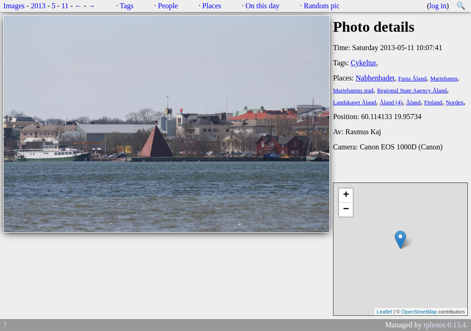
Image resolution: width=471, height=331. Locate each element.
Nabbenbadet (375, 78)
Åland (413, 102)
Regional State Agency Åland (412, 90)
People (168, 6)
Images (13, 6)
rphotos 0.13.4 (445, 325)
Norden (454, 102)
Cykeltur (363, 63)
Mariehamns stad (353, 90)
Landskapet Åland (354, 102)
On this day (263, 6)
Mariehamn (443, 78)
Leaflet (384, 311)
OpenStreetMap (419, 311)
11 (65, 6)
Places (211, 6)
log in (438, 6)
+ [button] (346, 195)
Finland (433, 102)
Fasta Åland (412, 78)
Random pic (322, 6)
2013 (38, 6)
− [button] (346, 210)
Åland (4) (390, 102)
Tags (126, 6)
